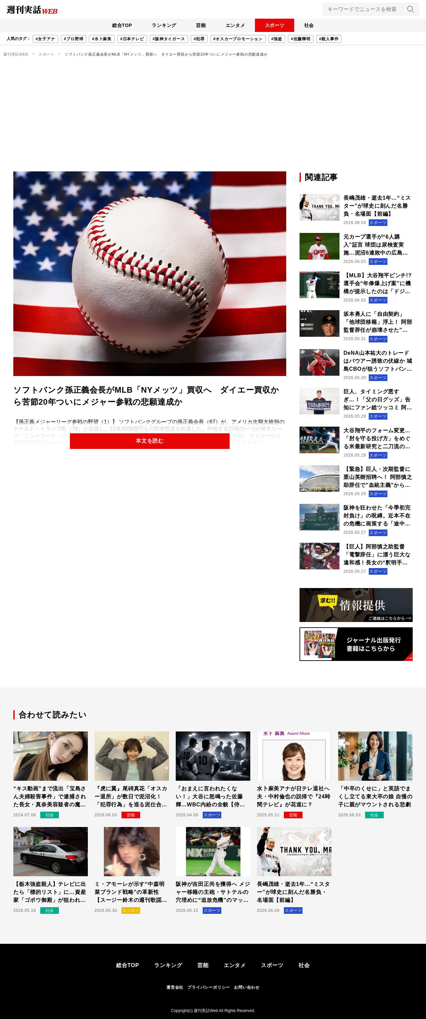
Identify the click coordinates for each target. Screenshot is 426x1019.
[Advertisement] (213, 121)
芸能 (200, 25)
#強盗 (276, 39)
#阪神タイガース (169, 39)
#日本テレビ (132, 39)
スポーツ (277, 25)
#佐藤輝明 (301, 39)
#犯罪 (199, 39)
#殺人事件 (329, 39)
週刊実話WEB (15, 54)
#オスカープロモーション (238, 39)
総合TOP (118, 25)
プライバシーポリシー (208, 987)
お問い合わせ (247, 987)
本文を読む (150, 441)
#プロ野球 (74, 39)
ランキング (161, 25)
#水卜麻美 (101, 39)
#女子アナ (45, 39)
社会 (313, 25)
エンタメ (236, 25)
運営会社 (174, 987)
